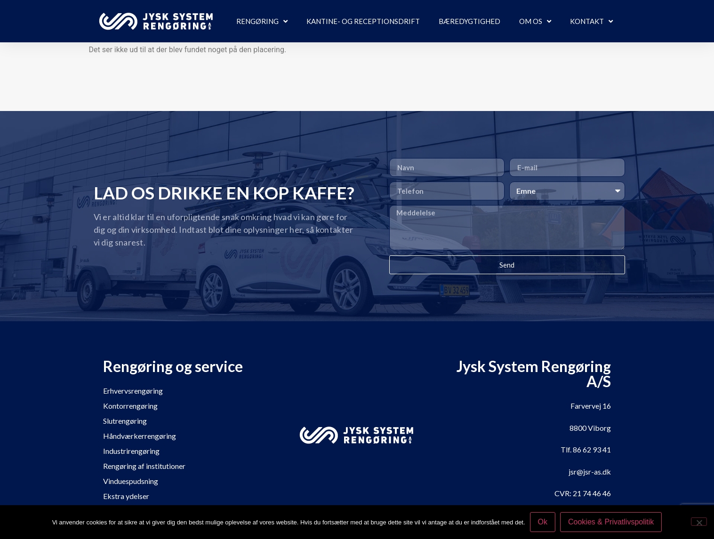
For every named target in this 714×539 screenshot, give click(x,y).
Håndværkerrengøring (139, 435)
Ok (542, 522)
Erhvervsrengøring (133, 390)
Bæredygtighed (469, 21)
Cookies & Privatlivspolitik (611, 522)
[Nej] (699, 521)
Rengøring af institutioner (144, 465)
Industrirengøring (131, 450)
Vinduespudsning (130, 480)
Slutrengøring (125, 420)
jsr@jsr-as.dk (590, 471)
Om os (535, 21)
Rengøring (262, 21)
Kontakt (591, 21)
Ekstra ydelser (126, 495)
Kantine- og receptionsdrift (363, 21)
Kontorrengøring (130, 405)
